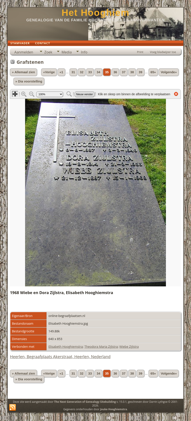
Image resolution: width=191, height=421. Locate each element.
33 (90, 72)
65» (153, 72)
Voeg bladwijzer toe (163, 52)
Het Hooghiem (96, 12)
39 (140, 72)
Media (67, 52)
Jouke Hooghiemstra (113, 409)
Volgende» (169, 72)
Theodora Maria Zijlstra (101, 346)
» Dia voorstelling (28, 81)
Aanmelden (23, 52)
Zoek (48, 52)
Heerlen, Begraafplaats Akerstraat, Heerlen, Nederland (60, 356)
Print (140, 52)
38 (132, 72)
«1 (61, 72)
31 (73, 72)
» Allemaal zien (23, 72)
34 (98, 72)
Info (84, 52)
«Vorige (49, 72)
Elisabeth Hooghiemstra (65, 346)
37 (123, 72)
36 (115, 72)
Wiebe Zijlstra (129, 346)
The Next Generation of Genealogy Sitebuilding (85, 402)
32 (81, 72)
